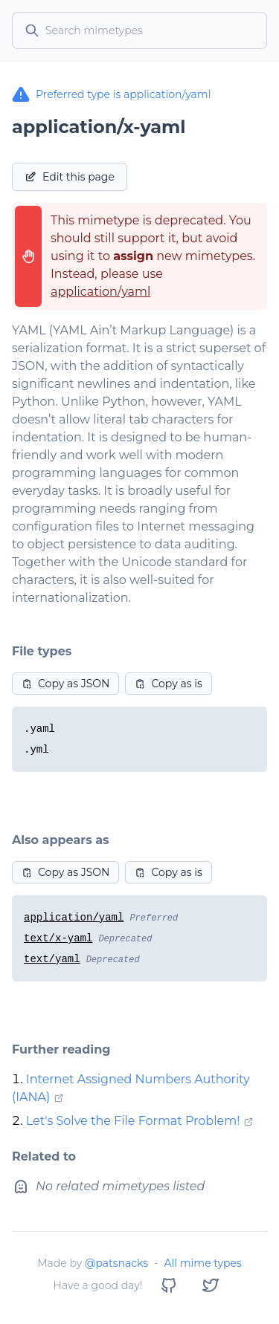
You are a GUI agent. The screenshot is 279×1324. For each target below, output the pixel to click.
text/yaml (52, 959)
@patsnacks (116, 1263)
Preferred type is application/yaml (111, 94)
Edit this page (70, 177)
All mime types (202, 1263)
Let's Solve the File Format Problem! (133, 1121)
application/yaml (100, 292)
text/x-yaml (58, 938)
